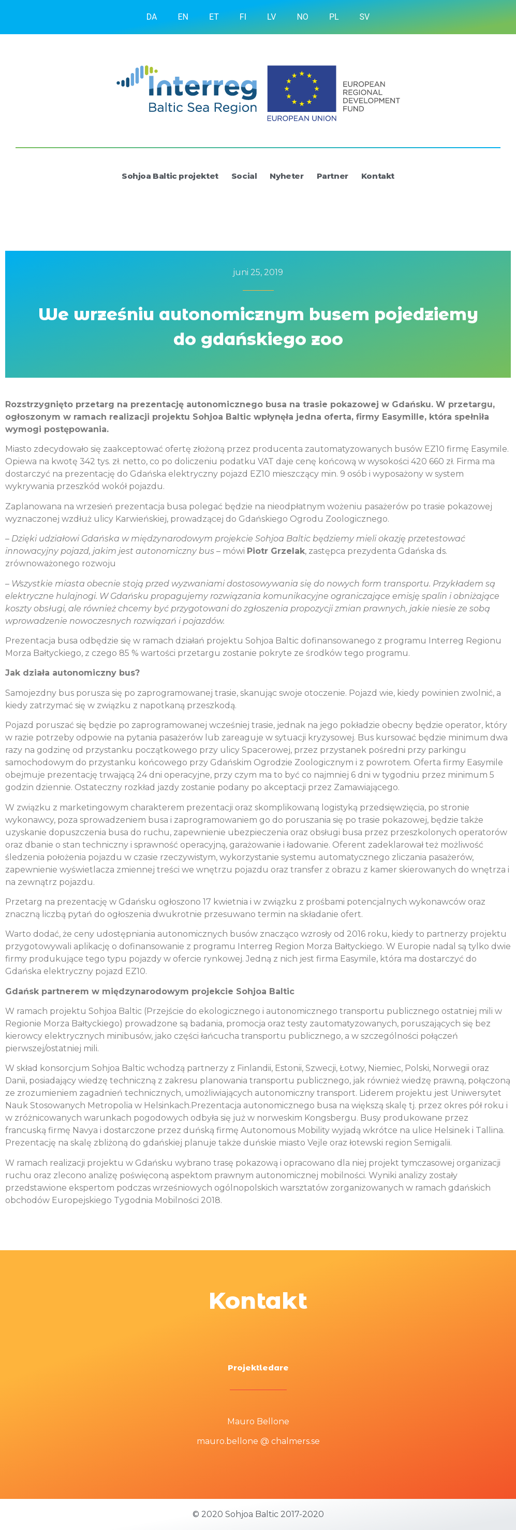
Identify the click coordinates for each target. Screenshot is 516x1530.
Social (244, 176)
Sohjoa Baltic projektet (170, 176)
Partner (332, 176)
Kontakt (377, 176)
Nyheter (286, 176)
